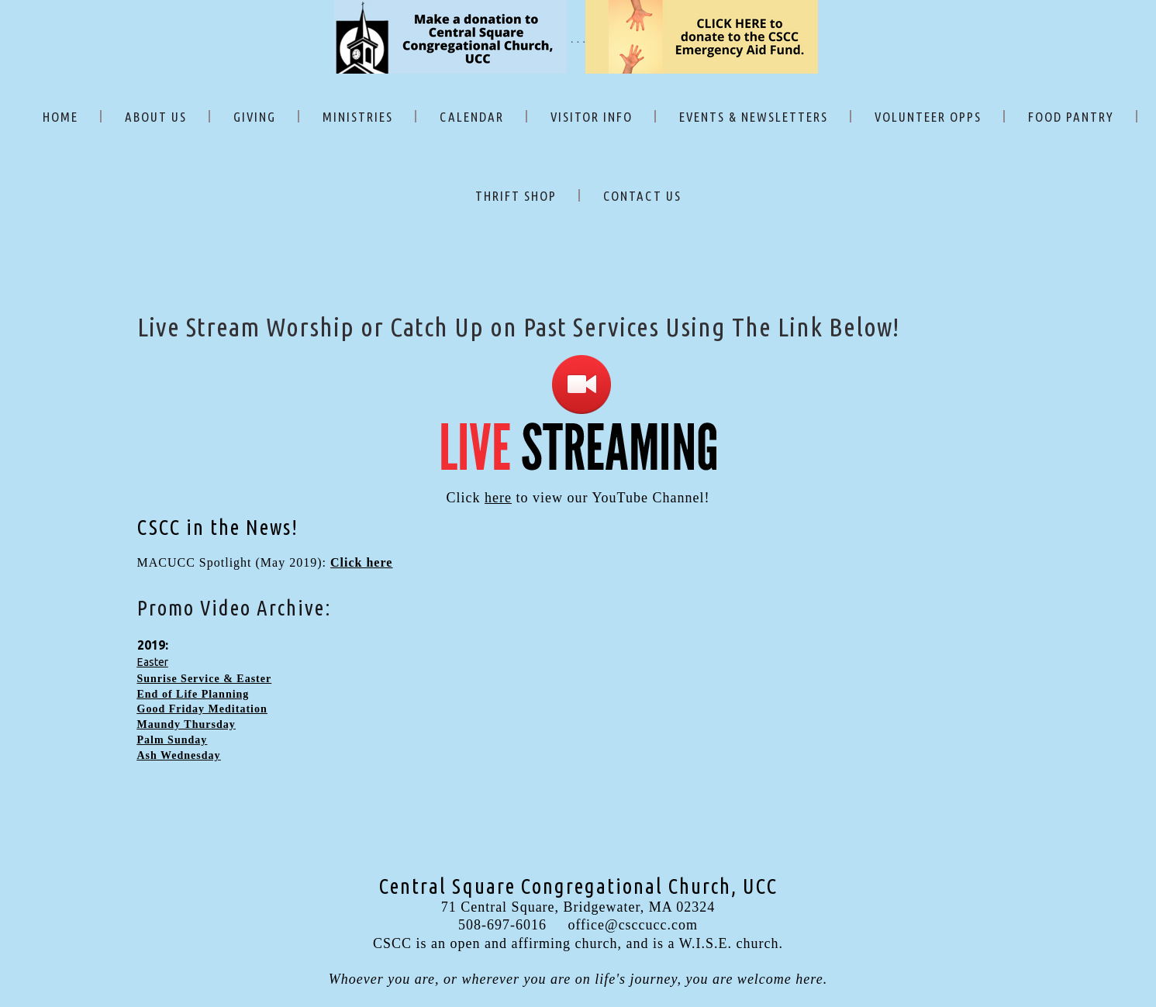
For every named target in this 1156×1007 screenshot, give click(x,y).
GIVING (254, 116)
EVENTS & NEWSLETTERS (753, 116)
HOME (60, 116)
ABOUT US (156, 116)
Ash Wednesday (179, 755)
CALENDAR (472, 116)
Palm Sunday (172, 740)
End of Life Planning (193, 694)
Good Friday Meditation (202, 709)
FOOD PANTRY (1071, 116)
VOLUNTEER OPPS (928, 116)
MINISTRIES (358, 116)
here (498, 497)
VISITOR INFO (591, 116)
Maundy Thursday (186, 724)
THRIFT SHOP (516, 195)
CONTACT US (642, 195)
